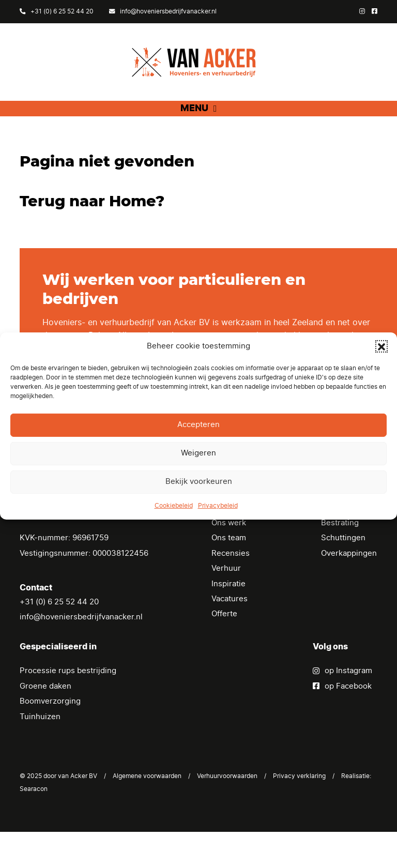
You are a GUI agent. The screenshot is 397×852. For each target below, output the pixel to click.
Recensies (230, 573)
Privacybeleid (218, 506)
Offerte (224, 634)
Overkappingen (349, 573)
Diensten (228, 527)
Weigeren (198, 453)
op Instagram (342, 691)
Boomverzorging (50, 721)
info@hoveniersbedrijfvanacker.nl (163, 11)
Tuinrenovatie (346, 527)
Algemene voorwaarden (147, 796)
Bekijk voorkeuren (198, 481)
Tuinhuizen (40, 737)
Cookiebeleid (174, 506)
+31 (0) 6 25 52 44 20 (57, 11)
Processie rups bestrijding (68, 691)
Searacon (34, 809)
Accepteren (198, 425)
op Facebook (342, 706)
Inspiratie (228, 604)
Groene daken (45, 706)
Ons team (228, 558)
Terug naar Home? (92, 222)
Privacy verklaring (299, 796)
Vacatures (229, 619)
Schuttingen (343, 558)
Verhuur (226, 588)
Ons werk (228, 543)
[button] (381, 346)
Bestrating (340, 543)
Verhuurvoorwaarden (227, 796)
